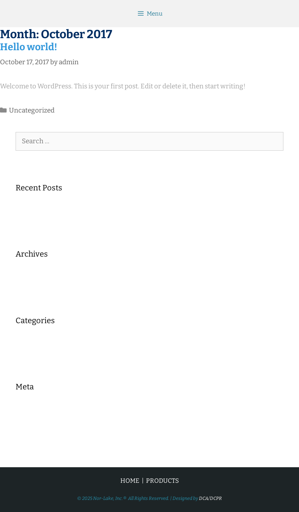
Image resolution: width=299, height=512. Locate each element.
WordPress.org (39, 445)
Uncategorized (32, 110)
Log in (25, 409)
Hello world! (28, 47)
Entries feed (34, 421)
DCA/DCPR (210, 498)
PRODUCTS (162, 480)
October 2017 (36, 276)
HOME (129, 480)
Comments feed (40, 433)
